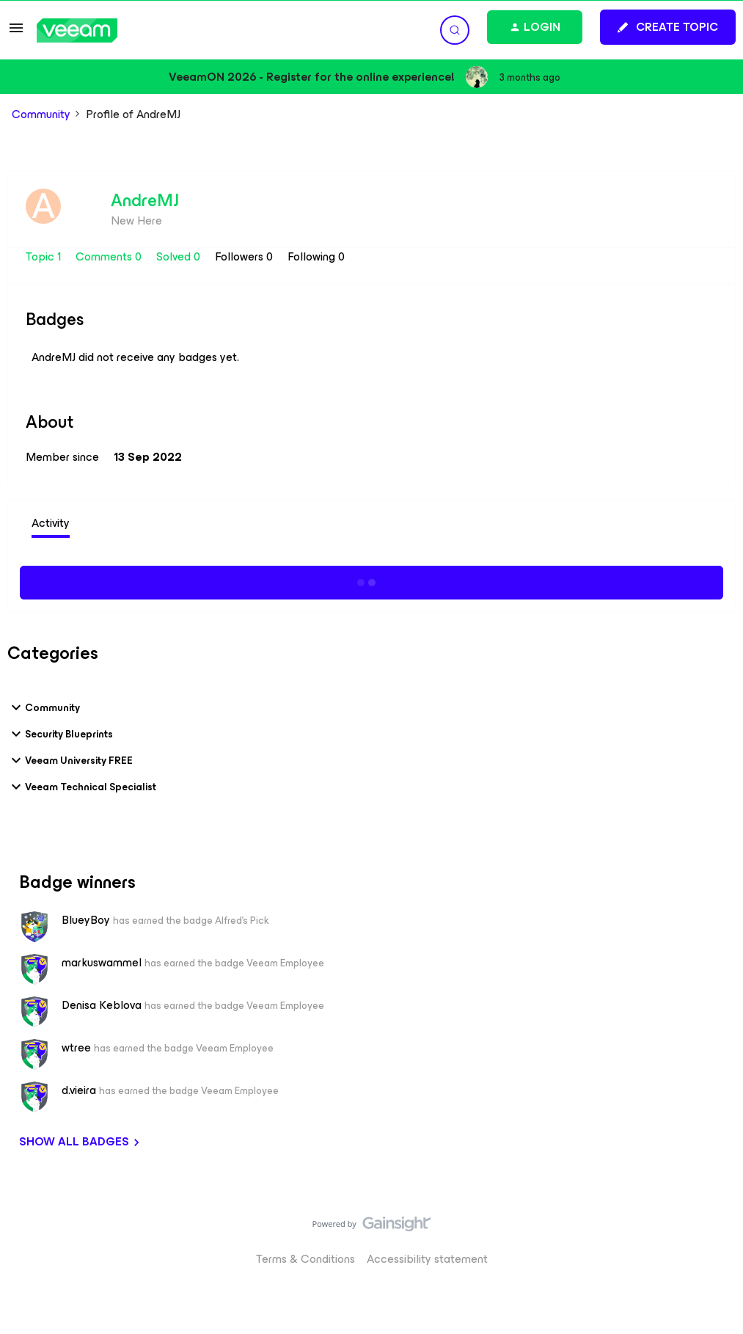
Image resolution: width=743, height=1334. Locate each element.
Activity (51, 523)
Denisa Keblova (102, 1005)
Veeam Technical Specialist (81, 786)
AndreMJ (145, 200)
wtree (76, 1048)
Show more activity (371, 580)
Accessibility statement (427, 1259)
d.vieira (79, 1090)
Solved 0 (179, 256)
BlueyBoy (86, 920)
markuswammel (102, 963)
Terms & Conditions (305, 1259)
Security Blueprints (60, 734)
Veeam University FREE (70, 760)
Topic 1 (45, 256)
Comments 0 (110, 256)
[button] (16, 33)
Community (41, 114)
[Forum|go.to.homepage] (77, 30)
